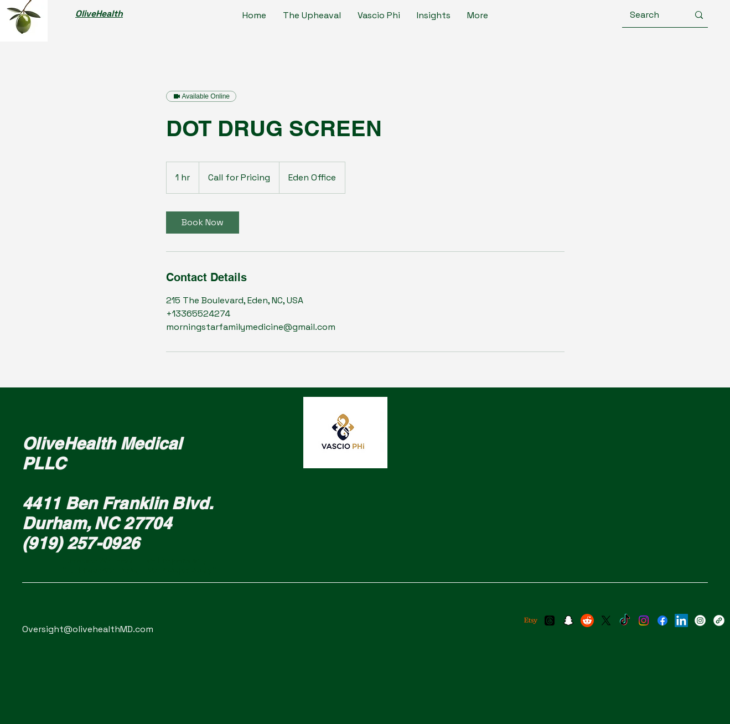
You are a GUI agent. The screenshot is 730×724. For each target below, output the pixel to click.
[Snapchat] (568, 620)
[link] (202, 222)
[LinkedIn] (681, 620)
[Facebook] (662, 620)
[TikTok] (624, 620)
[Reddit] (587, 620)
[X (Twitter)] (719, 620)
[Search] (651, 15)
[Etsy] (530, 620)
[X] (606, 620)
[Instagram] (643, 620)
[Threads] (549, 620)
